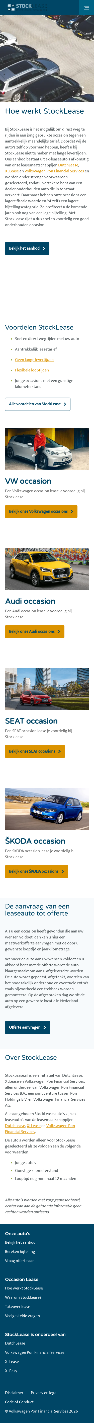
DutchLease (68, 165)
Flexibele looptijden (32, 370)
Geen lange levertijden (34, 359)
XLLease (12, 171)
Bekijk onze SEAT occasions (32, 751)
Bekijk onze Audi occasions (32, 631)
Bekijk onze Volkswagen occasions (38, 511)
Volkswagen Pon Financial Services (54, 171)
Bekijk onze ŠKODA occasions (33, 871)
